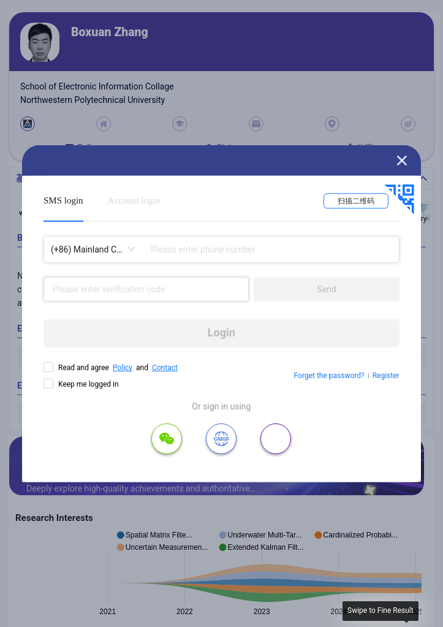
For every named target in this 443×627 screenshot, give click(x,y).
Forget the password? (329, 375)
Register (386, 375)
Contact (165, 367)
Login (221, 332)
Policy (122, 367)
